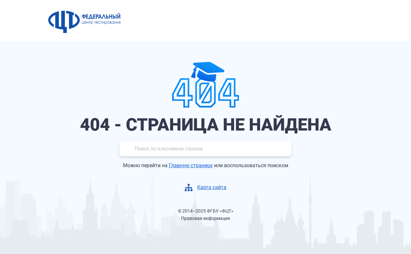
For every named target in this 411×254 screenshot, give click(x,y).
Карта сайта (211, 187)
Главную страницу (191, 165)
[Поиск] (205, 148)
